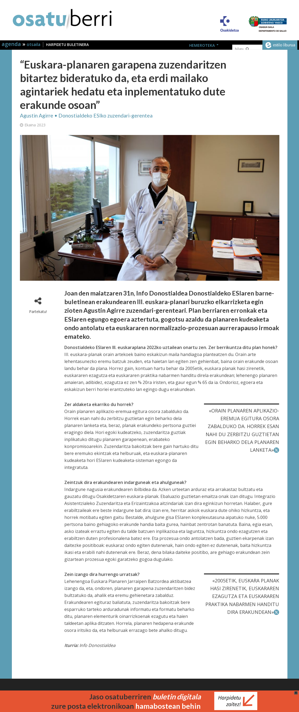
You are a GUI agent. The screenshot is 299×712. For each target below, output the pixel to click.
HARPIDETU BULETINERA (67, 44)
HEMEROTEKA (202, 45)
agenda (12, 44)
